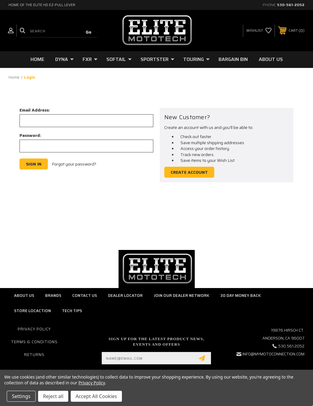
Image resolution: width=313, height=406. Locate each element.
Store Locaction (32, 311)
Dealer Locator (125, 295)
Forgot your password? (74, 164)
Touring (196, 59)
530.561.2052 (291, 346)
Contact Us (84, 295)
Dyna (64, 59)
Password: (30, 135)
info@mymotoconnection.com (273, 354)
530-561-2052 (290, 5)
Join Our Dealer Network (181, 295)
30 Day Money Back (240, 295)
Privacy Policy (34, 329)
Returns (34, 354)
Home (37, 59)
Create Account (189, 172)
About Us (271, 59)
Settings (21, 396)
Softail (119, 59)
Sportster (157, 59)
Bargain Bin (233, 59)
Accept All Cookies (96, 396)
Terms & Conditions (34, 342)
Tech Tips (72, 311)
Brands (53, 295)
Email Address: (35, 110)
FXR (90, 59)
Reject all (53, 396)
